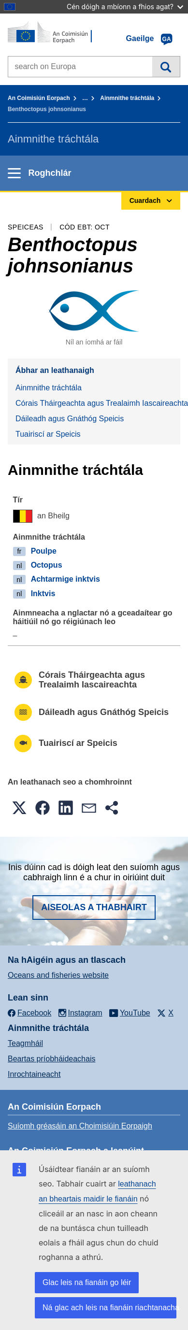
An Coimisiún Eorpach (39, 98)
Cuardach (166, 67)
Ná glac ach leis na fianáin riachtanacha (109, 1307)
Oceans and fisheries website (58, 975)
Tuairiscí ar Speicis (48, 434)
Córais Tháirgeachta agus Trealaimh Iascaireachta (97, 403)
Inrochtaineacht (34, 1074)
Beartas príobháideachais (51, 1059)
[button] (19, 807)
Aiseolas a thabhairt (94, 907)
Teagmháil (25, 1043)
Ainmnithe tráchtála (127, 98)
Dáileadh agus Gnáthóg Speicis (69, 419)
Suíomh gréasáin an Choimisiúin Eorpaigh (80, 1126)
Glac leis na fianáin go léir (87, 1282)
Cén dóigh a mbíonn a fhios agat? (125, 6)
